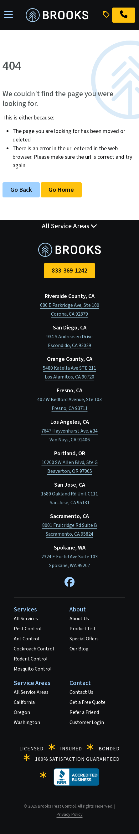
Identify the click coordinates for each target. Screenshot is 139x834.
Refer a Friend (84, 712)
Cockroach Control (34, 648)
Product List (83, 628)
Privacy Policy (70, 814)
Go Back (21, 189)
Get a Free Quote (88, 702)
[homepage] (57, 15)
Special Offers (84, 638)
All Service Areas (31, 692)
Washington (27, 722)
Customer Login (87, 722)
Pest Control (28, 628)
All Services (26, 618)
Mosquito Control (33, 669)
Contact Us (81, 692)
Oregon (22, 712)
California (24, 702)
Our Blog (79, 648)
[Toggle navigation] (8, 15)
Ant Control (26, 638)
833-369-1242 (69, 270)
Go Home (61, 189)
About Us (79, 618)
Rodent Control (31, 658)
